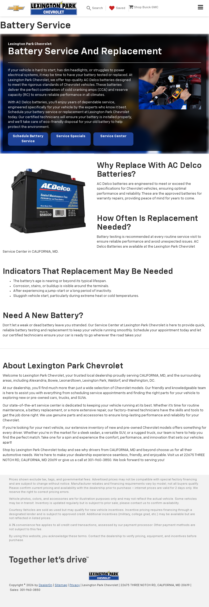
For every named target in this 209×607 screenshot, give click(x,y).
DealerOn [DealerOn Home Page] (45, 585)
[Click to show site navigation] (200, 8)
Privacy (74, 585)
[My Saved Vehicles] (116, 8)
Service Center (113, 136)
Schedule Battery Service (28, 139)
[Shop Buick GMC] (143, 8)
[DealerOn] (104, 575)
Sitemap (61, 585)
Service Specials (70, 136)
